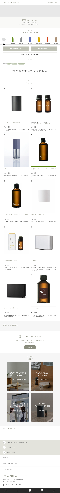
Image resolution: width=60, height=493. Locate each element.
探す (30, 490)
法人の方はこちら (53, 2)
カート (42, 490)
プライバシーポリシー (9, 469)
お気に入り (18, 490)
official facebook (9, 484)
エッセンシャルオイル (13, 428)
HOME (4, 428)
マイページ (6, 490)
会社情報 (5, 457)
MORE (30, 347)
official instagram (22, 484)
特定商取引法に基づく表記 (10, 463)
